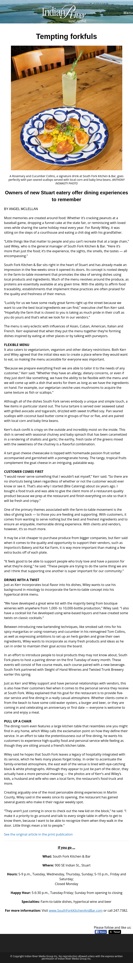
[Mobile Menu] (127, 13)
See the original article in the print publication (38, 834)
